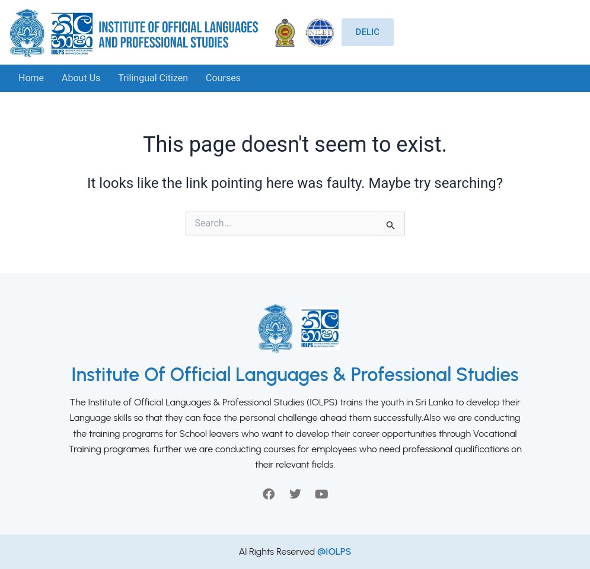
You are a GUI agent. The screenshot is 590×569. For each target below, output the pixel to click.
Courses (223, 78)
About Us (81, 78)
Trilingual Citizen (153, 78)
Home (31, 78)
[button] (226, 78)
